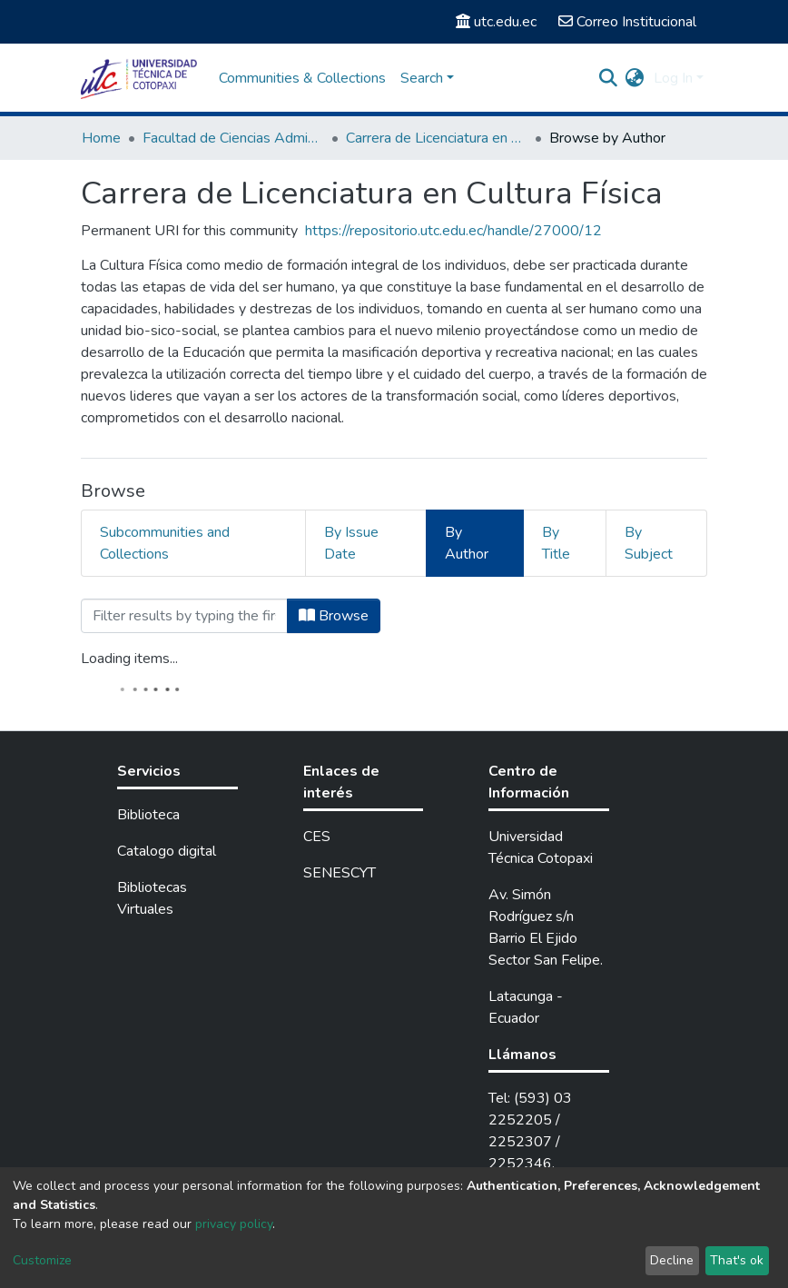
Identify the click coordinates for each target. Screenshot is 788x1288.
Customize (42, 1260)
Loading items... (129, 659)
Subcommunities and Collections (165, 543)
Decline (672, 1260)
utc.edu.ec (496, 22)
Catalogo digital (166, 851)
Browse (334, 616)
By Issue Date (351, 543)
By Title (556, 543)
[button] (635, 78)
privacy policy (233, 1224)
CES (316, 837)
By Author (466, 543)
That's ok (736, 1260)
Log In (673, 78)
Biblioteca (148, 815)
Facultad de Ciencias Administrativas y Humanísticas (233, 138)
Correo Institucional (627, 22)
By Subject (649, 543)
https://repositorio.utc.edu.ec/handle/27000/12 (453, 231)
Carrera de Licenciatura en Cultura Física (436, 138)
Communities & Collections (302, 78)
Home (101, 138)
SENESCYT (339, 873)
